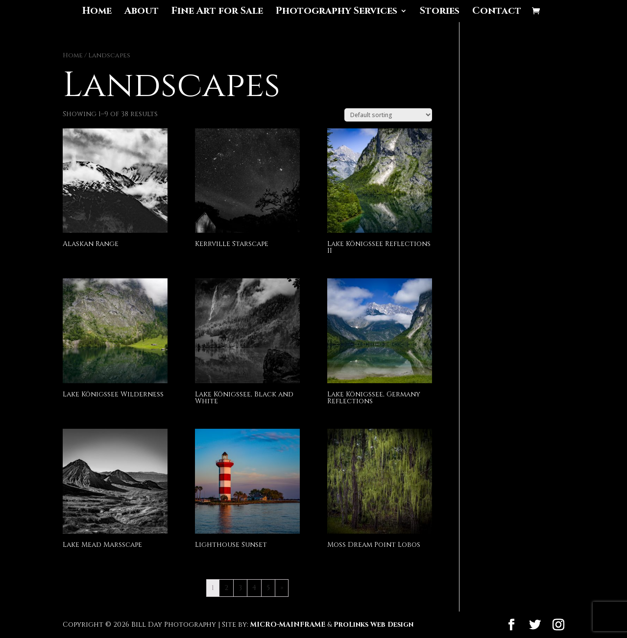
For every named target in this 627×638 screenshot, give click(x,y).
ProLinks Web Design (373, 624)
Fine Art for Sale (217, 12)
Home (97, 12)
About (141, 12)
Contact (496, 12)
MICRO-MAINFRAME (287, 624)
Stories (439, 12)
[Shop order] (388, 115)
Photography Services (336, 12)
